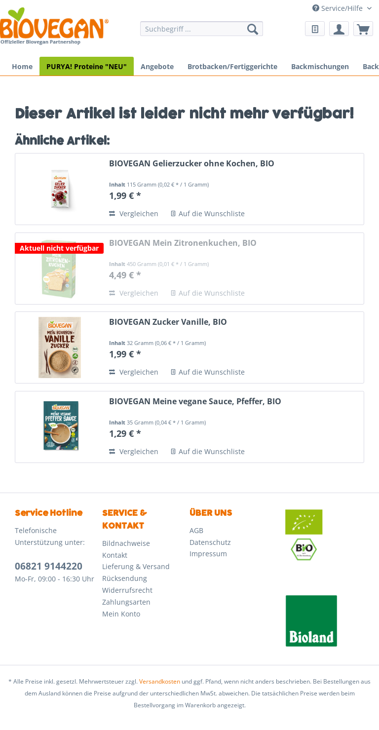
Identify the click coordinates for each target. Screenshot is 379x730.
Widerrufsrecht (127, 590)
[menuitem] (202, 33)
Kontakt (114, 555)
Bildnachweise (126, 543)
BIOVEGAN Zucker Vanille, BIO (168, 322)
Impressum (208, 553)
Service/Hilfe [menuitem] (338, 8)
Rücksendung (124, 578)
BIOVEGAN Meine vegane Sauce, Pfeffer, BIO (195, 401)
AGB (196, 530)
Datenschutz (210, 542)
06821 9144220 (48, 566)
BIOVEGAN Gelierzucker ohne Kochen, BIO (191, 163)
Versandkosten (159, 681)
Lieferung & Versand (136, 566)
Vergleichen (133, 213)
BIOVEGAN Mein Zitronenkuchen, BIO (183, 243)
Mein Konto (121, 613)
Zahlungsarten (126, 602)
